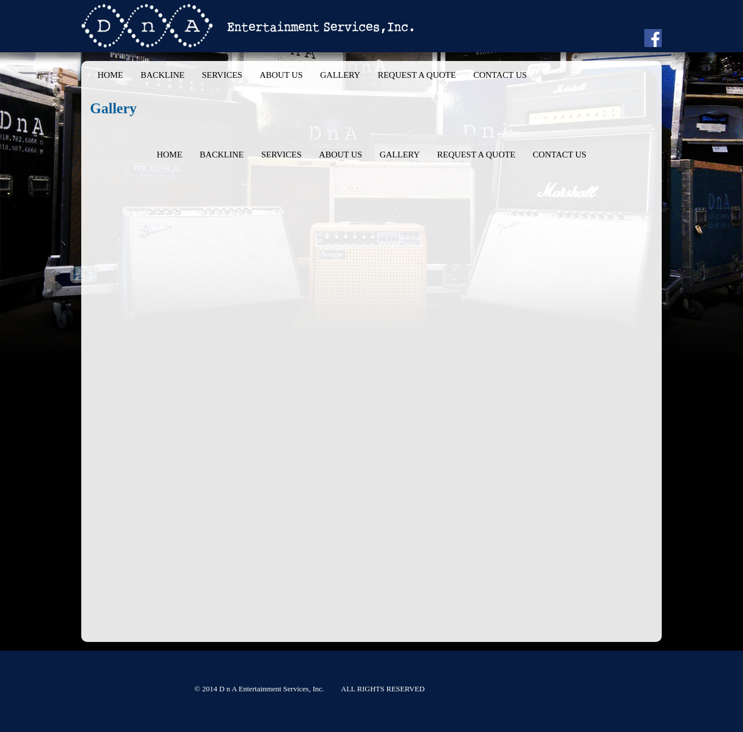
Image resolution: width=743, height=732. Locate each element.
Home (110, 75)
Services (222, 75)
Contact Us (499, 75)
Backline (162, 75)
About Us (280, 75)
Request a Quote (417, 75)
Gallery (340, 75)
